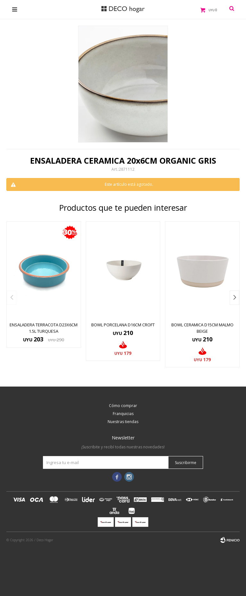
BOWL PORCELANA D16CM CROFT (123, 325)
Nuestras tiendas (123, 421)
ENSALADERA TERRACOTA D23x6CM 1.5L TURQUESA (44, 328)
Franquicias (123, 413)
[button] (234, 297)
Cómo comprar (123, 405)
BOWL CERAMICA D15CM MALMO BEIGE (202, 328)
